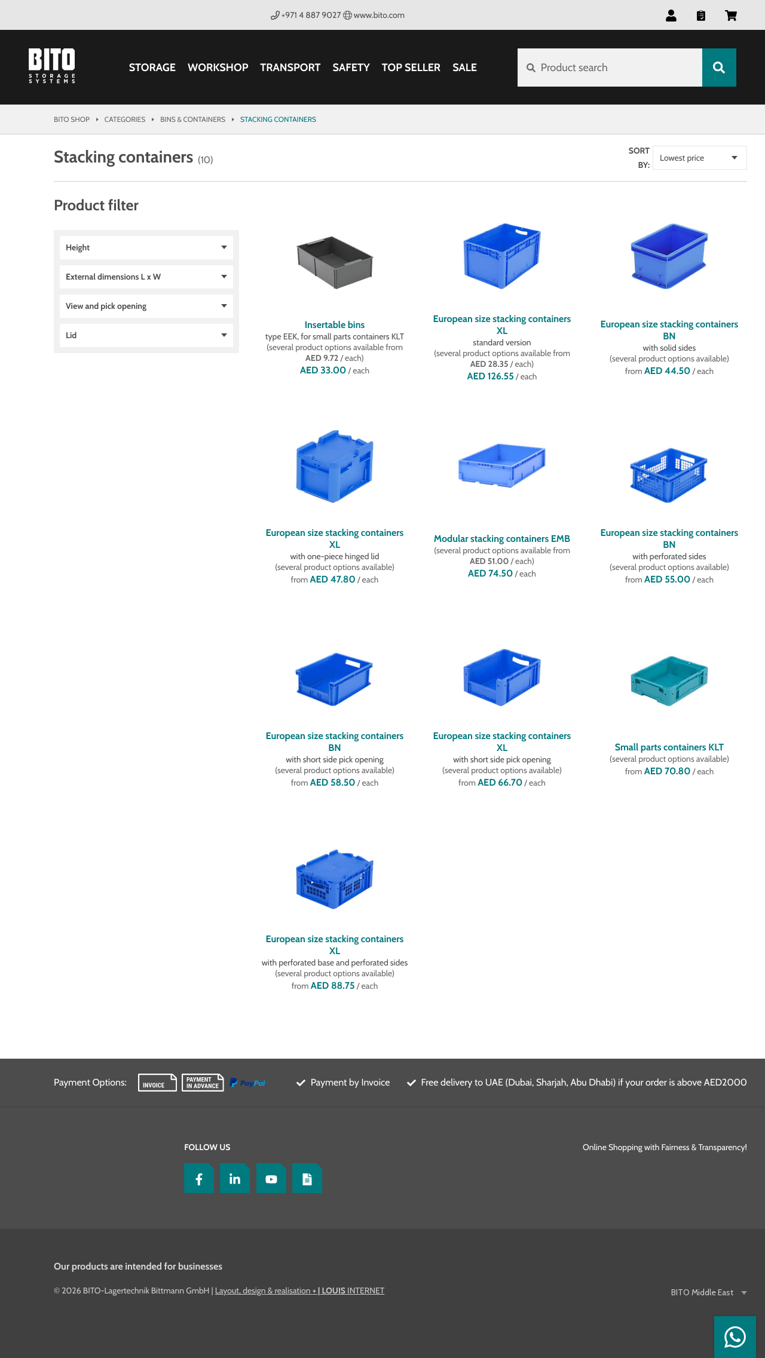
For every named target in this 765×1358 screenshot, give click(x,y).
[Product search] (610, 67)
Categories (125, 119)
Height (78, 247)
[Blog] (304, 1178)
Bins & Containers (192, 119)
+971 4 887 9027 (306, 15)
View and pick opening (106, 306)
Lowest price (682, 157)
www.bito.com (374, 15)
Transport (290, 67)
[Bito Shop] (58, 67)
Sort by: (639, 157)
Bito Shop (72, 119)
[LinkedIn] (232, 1178)
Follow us (207, 1147)
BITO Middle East (703, 1293)
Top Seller (411, 67)
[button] (671, 14)
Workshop (218, 67)
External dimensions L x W (113, 276)
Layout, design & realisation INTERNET (299, 1290)
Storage (152, 67)
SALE (464, 67)
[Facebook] (196, 1178)
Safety (351, 67)
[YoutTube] (268, 1178)
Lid (71, 335)
